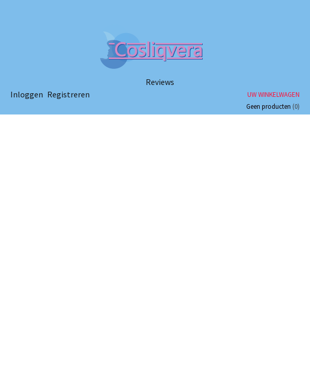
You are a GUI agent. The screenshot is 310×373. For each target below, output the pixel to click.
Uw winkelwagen (273, 94)
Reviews (160, 82)
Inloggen (26, 94)
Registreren (68, 94)
